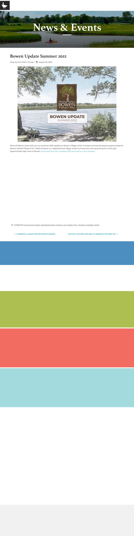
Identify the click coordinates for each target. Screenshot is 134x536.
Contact (69, 5)
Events (59, 225)
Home (15, 5)
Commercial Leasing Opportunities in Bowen (34, 234)
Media (58, 5)
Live (65, 225)
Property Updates (86, 225)
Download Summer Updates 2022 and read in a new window (68, 151)
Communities (43, 5)
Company (27, 5)
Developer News (48, 225)
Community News (32, 225)
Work (97, 225)
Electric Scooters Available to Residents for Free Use (93, 234)
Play (75, 225)
